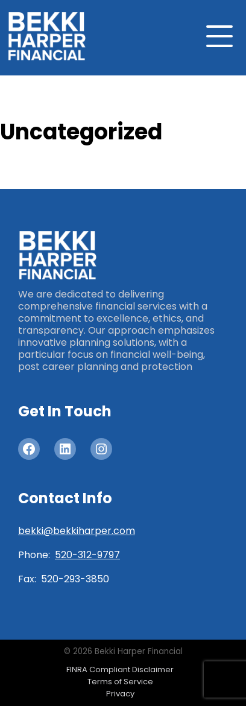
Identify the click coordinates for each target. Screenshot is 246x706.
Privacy (120, 693)
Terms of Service (120, 681)
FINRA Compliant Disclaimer (120, 669)
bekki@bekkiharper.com (76, 531)
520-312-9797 (87, 555)
